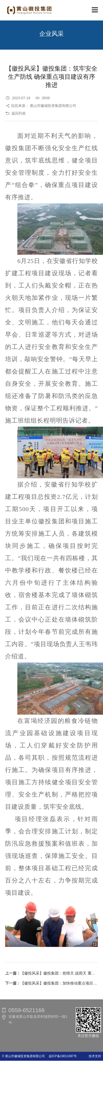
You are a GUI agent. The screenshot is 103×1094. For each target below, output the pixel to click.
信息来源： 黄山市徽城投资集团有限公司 (43, 106)
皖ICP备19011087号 (61, 1056)
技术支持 (95, 1056)
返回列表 (18, 113)
